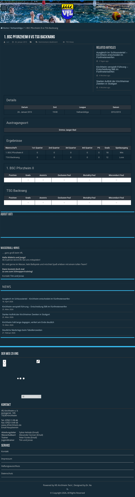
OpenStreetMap (31, 396)
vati (7, 42)
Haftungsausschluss (10, 466)
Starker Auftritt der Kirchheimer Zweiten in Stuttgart (112, 82)
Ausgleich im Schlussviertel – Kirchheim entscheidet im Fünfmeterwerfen (111, 55)
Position (13, 175)
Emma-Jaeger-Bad (67, 130)
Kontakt (4, 451)
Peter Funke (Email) (28, 437)
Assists (43, 175)
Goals (28, 175)
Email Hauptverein (9, 427)
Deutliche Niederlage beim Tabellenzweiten (22, 330)
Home (5, 28)
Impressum (6, 459)
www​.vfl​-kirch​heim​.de (11, 425)
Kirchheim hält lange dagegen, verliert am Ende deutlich (28, 322)
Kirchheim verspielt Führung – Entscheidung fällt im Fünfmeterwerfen (112, 69)
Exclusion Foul (64, 175)
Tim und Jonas (17, 276)
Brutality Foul (89, 175)
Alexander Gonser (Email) (31, 435)
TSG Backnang (13, 157)
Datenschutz (7, 473)
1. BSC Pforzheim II (14, 152)
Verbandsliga (17, 28)
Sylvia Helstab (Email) (29, 432)
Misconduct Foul (116, 175)
